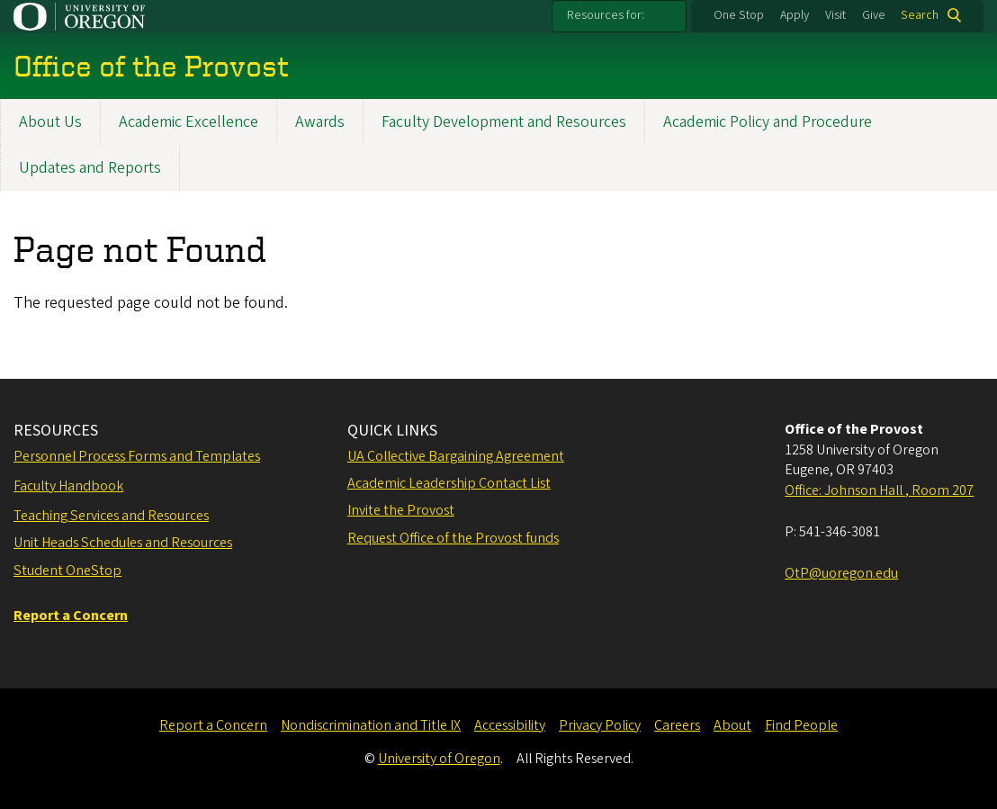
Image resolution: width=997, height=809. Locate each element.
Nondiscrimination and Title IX (371, 725)
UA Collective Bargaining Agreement (455, 456)
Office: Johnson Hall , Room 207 (879, 490)
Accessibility (509, 725)
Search (920, 15)
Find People (801, 725)
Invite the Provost (400, 510)
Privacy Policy (600, 725)
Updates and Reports (90, 168)
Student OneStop (67, 570)
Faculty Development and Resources (504, 122)
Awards (320, 122)
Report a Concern (213, 725)
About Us (50, 122)
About (732, 725)
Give (873, 15)
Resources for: (605, 15)
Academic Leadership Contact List (449, 483)
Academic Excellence (188, 122)
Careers (677, 725)
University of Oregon (439, 759)
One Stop (739, 15)
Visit (835, 15)
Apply (794, 15)
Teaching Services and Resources (111, 516)
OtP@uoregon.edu (841, 573)
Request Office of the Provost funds (453, 538)
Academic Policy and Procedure (767, 122)
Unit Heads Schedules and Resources (122, 543)
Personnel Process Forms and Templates (136, 456)
